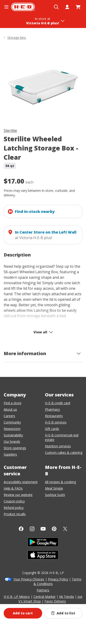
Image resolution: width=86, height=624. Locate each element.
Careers (9, 416)
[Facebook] (21, 529)
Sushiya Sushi (55, 495)
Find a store (12, 403)
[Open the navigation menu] (6, 7)
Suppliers (10, 454)
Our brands (12, 441)
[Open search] (56, 7)
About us (10, 409)
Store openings (15, 448)
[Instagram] (32, 529)
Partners (43, 590)
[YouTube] (43, 529)
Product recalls (15, 514)
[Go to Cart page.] (78, 7)
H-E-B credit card (57, 403)
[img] (43, 84)
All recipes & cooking (60, 482)
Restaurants (54, 416)
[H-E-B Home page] (23, 7)
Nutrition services (58, 446)
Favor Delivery (55, 601)
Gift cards (52, 428)
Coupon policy (14, 501)
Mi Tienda (66, 596)
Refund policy (14, 507)
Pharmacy (52, 409)
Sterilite (10, 130)
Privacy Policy (58, 579)
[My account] (67, 7)
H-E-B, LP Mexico (17, 596)
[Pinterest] (54, 529)
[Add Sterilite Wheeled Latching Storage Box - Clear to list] (63, 613)
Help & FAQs (13, 488)
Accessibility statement (21, 482)
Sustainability (13, 435)
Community (12, 422)
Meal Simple (54, 488)
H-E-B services (56, 422)
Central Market (44, 596)
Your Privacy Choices (28, 579)
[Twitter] (65, 529)
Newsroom (12, 428)
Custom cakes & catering (63, 452)
